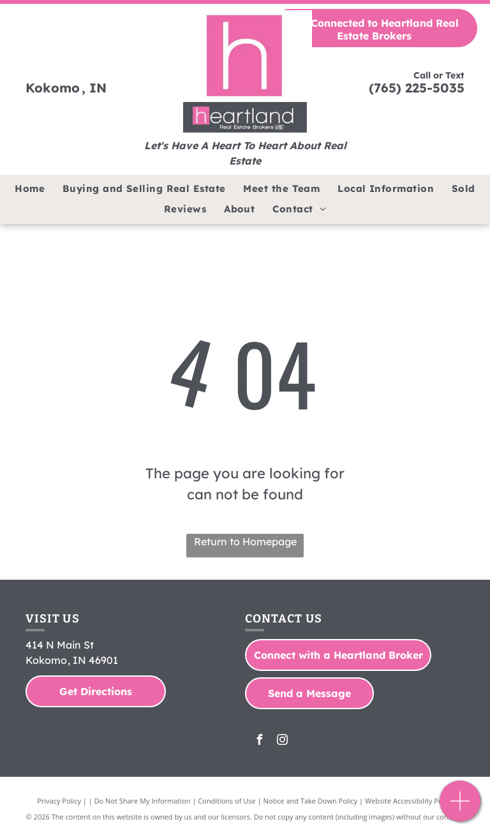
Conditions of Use (227, 800)
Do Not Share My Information (142, 800)
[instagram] (282, 741)
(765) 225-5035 (416, 88)
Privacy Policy (59, 800)
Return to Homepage (245, 541)
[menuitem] (30, 189)
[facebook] (259, 741)
